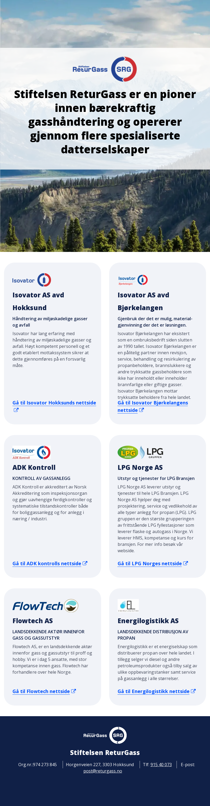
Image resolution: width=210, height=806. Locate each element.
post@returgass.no (102, 771)
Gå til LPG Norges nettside (153, 563)
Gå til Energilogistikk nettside (157, 691)
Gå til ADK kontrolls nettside (49, 563)
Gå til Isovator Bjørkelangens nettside (153, 406)
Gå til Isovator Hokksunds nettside (54, 406)
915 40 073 (161, 764)
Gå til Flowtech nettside (44, 691)
